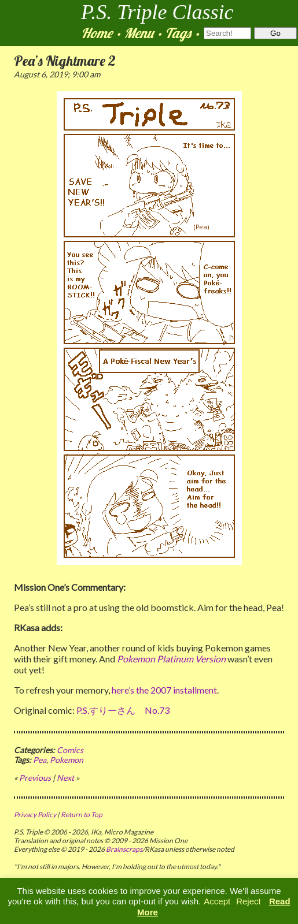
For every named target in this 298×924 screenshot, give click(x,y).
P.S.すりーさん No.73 (123, 710)
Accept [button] (217, 901)
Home (96, 33)
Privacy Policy (35, 814)
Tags (178, 33)
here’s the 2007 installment (164, 689)
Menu (138, 33)
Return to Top (81, 814)
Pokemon (66, 760)
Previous (35, 778)
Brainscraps (124, 849)
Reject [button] (248, 901)
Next (65, 778)
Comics (70, 750)
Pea (39, 760)
